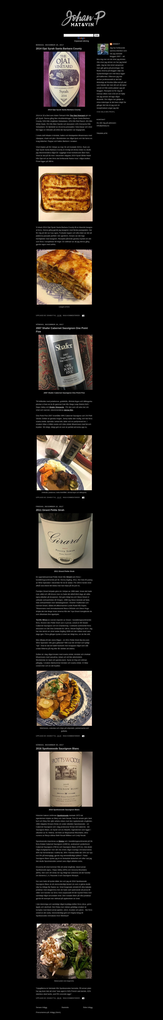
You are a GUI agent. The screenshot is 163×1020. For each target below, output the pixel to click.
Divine (61, 841)
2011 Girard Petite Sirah (50, 510)
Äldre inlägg (88, 1007)
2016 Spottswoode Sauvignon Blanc (57, 748)
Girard (69, 577)
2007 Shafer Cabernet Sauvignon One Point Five (62, 330)
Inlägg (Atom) (55, 1012)
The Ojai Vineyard (77, 115)
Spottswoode (62, 815)
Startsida (65, 1007)
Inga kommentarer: (72, 315)
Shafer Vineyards (56, 407)
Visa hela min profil (106, 112)
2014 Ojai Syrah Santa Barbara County (59, 48)
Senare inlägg (41, 1007)
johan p (116, 44)
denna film (68, 410)
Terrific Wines (42, 620)
